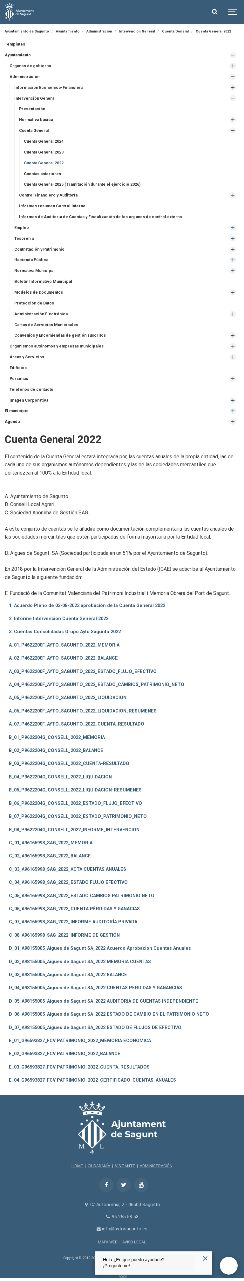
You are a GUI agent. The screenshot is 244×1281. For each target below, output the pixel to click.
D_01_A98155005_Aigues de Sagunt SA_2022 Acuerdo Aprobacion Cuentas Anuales (100, 948)
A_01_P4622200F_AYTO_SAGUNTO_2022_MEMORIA (64, 645)
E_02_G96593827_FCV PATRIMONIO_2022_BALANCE (64, 1053)
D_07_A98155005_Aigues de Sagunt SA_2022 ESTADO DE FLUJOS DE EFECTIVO (95, 1027)
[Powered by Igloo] (122, 1275)
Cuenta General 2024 (44, 141)
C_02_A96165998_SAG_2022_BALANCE (50, 856)
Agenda (12, 421)
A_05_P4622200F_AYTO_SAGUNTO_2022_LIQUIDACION (67, 697)
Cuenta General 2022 (44, 163)
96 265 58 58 (121, 1217)
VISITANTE (125, 1165)
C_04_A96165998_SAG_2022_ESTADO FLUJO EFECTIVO (68, 882)
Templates (15, 44)
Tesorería (24, 238)
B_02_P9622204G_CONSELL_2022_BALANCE (56, 750)
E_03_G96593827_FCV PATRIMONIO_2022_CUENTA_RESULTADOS (79, 1067)
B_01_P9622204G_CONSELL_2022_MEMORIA (57, 737)
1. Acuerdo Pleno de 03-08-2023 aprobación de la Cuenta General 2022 (87, 605)
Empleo (21, 227)
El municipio (17, 410)
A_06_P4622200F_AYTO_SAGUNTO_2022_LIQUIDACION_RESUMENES (83, 711)
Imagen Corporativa (29, 400)
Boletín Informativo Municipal (43, 281)
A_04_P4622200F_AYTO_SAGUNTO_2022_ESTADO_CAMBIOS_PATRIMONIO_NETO (96, 684)
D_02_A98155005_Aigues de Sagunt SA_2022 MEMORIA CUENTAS (80, 961)
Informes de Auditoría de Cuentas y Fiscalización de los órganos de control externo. (101, 216)
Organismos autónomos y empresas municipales (57, 346)
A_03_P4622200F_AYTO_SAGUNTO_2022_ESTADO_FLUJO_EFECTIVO (83, 671)
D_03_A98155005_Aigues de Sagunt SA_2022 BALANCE (68, 974)
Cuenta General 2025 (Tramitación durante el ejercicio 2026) (82, 184)
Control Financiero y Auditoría (48, 195)
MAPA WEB (108, 1242)
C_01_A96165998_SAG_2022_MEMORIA (50, 843)
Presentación (32, 108)
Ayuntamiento (18, 55)
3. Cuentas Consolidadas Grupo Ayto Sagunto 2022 (65, 631)
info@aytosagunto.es (122, 1229)
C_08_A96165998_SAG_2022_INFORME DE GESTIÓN (64, 935)
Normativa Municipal (34, 270)
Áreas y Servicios (27, 356)
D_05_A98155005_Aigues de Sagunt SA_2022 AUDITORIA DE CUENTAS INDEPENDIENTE (103, 1001)
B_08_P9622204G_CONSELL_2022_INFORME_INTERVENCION (74, 830)
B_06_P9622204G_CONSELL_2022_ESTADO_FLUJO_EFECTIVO (75, 803)
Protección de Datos (34, 303)
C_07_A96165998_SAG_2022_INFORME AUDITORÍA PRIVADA (73, 922)
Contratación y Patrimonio (39, 249)
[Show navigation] (233, 12)
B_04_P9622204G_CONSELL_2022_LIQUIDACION (60, 777)
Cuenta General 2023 (44, 152)
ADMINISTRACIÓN (156, 1165)
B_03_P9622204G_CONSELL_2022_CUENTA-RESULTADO (69, 763)
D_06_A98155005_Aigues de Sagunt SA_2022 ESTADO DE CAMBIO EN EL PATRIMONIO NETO (109, 1014)
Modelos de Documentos (38, 292)
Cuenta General (34, 130)
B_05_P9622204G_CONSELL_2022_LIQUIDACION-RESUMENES (75, 790)
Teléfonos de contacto (31, 389)
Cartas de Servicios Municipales (46, 324)
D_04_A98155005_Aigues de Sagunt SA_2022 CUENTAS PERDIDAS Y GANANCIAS (95, 988)
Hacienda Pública (31, 259)
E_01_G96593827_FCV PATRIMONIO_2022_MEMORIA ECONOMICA (80, 1040)
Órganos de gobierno (30, 65)
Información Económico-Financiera (48, 87)
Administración (24, 76)
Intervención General (35, 98)
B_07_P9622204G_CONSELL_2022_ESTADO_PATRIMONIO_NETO (78, 816)
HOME (77, 1165)
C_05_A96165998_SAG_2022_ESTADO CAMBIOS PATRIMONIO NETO (81, 895)
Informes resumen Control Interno (52, 206)
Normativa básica (36, 119)
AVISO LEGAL (134, 1242)
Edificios (18, 367)
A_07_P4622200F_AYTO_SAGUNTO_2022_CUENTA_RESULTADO (76, 724)
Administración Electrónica (41, 313)
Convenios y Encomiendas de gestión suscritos (60, 335)
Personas (19, 378)
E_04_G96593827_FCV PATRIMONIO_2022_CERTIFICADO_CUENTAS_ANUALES (92, 1080)
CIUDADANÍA (99, 1165)
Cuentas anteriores (42, 173)
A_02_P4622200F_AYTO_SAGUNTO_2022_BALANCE (63, 658)
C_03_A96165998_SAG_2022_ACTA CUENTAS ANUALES (67, 869)
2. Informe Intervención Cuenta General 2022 (58, 618)
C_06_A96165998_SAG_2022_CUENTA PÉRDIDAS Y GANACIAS (74, 909)
